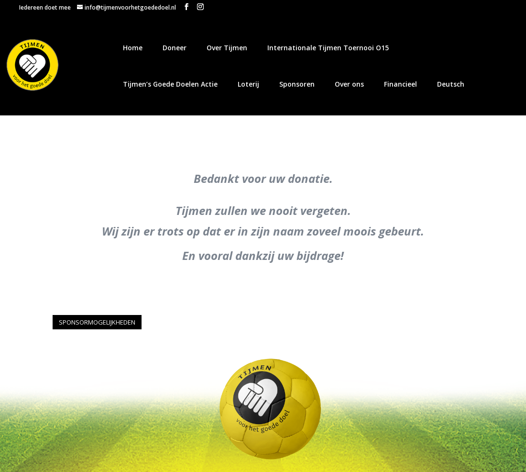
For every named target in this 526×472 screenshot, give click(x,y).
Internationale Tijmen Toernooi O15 (328, 47)
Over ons (349, 84)
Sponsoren (297, 84)
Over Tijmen (227, 47)
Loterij (248, 84)
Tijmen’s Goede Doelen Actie (170, 84)
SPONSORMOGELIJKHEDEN (97, 322)
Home (132, 47)
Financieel (400, 84)
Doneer (174, 47)
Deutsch (450, 84)
